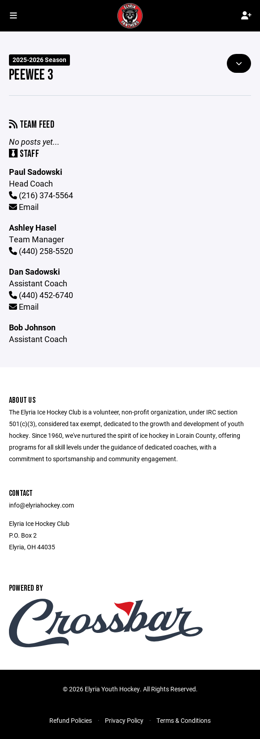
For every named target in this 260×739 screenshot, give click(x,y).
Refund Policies (70, 720)
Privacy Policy (124, 720)
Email (24, 206)
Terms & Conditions (183, 720)
